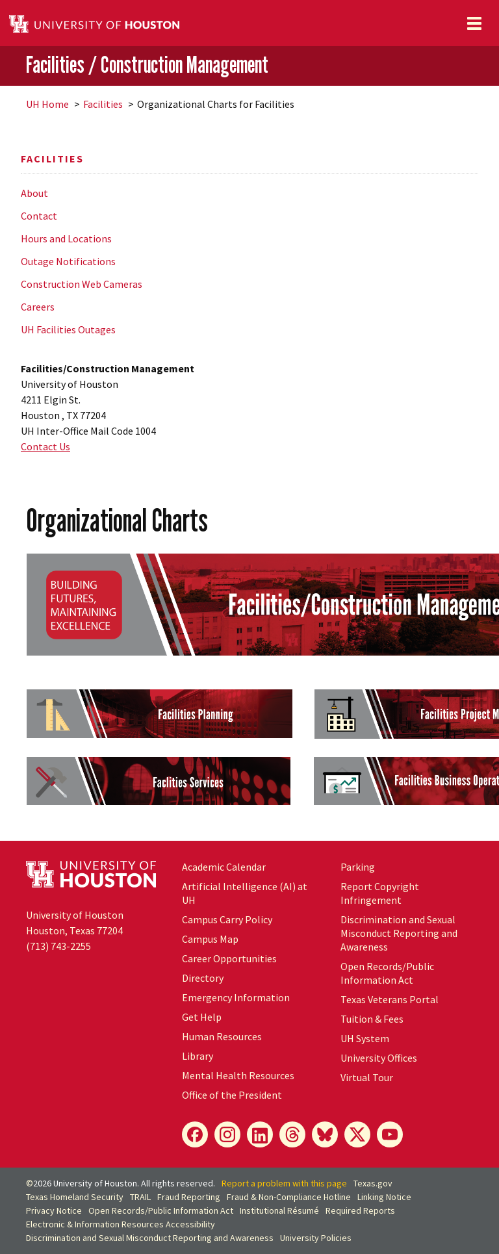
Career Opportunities (229, 958)
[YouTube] (390, 1134)
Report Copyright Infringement (379, 893)
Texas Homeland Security (74, 1197)
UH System (364, 1038)
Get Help (202, 1016)
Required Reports (360, 1210)
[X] (357, 1134)
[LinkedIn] (260, 1134)
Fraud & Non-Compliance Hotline (289, 1197)
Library (197, 1055)
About (34, 192)
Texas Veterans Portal (389, 999)
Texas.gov (372, 1183)
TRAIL (140, 1197)
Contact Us (45, 446)
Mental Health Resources (238, 1075)
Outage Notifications (68, 261)
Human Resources (222, 1036)
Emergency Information (236, 997)
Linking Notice (384, 1197)
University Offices (378, 1057)
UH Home (47, 103)
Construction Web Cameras (81, 283)
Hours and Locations (66, 238)
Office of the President (232, 1094)
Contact (39, 215)
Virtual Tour (366, 1077)
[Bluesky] (325, 1134)
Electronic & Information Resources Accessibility (120, 1224)
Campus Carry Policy (227, 919)
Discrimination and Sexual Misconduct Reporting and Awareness (398, 933)
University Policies (316, 1238)
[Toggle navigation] (474, 23)
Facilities (103, 103)
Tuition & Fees (371, 1018)
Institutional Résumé (279, 1210)
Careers (38, 306)
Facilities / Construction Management (147, 65)
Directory (203, 977)
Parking (357, 866)
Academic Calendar (224, 866)
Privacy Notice (54, 1210)
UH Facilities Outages (68, 329)
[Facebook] (195, 1134)
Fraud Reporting (188, 1197)
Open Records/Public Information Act (387, 973)
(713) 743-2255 (58, 946)
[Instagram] (227, 1134)
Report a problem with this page (284, 1183)
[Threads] (292, 1134)
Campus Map (210, 938)
